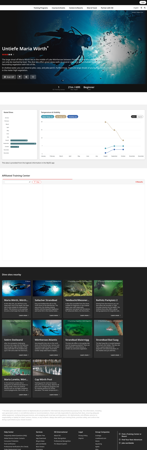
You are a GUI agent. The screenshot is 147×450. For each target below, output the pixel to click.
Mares (97, 441)
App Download (41, 438)
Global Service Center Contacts (14, 438)
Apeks (97, 447)
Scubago (98, 435)
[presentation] (17, 182)
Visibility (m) (73, 117)
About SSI (57, 435)
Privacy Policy (83, 435)
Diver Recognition (60, 438)
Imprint (81, 438)
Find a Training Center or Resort (130, 435)
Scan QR (9, 77)
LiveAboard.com (100, 438)
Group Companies (102, 432)
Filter (37, 182)
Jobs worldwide (126, 443)
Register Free (40, 435)
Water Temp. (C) (47, 117)
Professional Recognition (62, 441)
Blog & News (40, 441)
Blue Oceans (40, 447)
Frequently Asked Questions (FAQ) (15, 435)
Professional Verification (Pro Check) (16, 447)
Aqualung (98, 444)
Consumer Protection (11, 441)
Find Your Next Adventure (130, 440)
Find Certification (10, 444)
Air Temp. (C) (61, 117)
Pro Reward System (60, 444)
